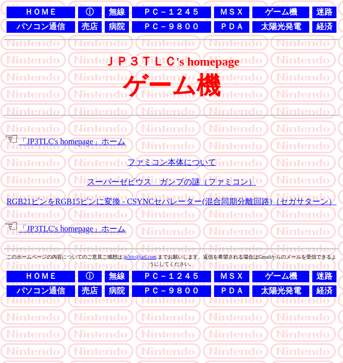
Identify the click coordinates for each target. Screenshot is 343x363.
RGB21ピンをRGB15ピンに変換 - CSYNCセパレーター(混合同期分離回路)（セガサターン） (171, 201)
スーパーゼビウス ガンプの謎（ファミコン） (171, 181)
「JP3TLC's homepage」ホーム (72, 141)
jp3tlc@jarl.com (139, 257)
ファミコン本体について (171, 162)
